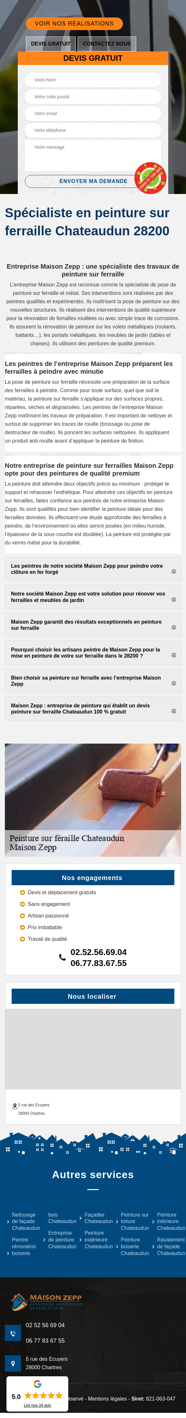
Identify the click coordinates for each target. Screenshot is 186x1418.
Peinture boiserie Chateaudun (129, 1246)
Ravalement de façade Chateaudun (166, 1246)
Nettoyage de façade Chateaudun (20, 1221)
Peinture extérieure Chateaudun (93, 1239)
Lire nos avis (37, 1405)
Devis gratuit (51, 44)
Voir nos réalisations (74, 23)
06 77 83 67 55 (45, 1340)
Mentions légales (107, 1399)
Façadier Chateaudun (93, 1218)
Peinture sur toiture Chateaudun (129, 1221)
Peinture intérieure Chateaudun (166, 1221)
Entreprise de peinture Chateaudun (57, 1239)
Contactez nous (107, 44)
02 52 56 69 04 (45, 1325)
